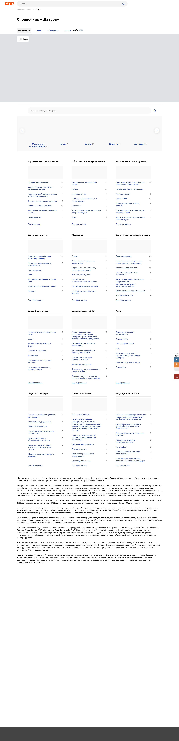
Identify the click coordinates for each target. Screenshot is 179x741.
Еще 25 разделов (123, 238)
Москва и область (24, 9)
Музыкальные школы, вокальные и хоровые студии (89, 149)
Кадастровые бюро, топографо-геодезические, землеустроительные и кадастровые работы (133, 220)
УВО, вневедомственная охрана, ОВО (45, 218)
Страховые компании (45, 289)
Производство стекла (89, 399)
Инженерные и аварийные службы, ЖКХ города (89, 289)
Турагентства (133, 137)
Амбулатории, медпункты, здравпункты (89, 200)
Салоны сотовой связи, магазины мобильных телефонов (45, 133)
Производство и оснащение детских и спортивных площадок (133, 398)
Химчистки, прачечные (89, 302)
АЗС (133, 286)
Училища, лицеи (89, 132)
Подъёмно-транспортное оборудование (89, 393)
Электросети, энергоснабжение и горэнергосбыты (89, 308)
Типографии (133, 385)
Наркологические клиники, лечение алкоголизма (89, 207)
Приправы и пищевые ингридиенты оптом (133, 379)
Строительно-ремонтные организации (133, 211)
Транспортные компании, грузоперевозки (45, 306)
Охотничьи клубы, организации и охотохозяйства (133, 149)
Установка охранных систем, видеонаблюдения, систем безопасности (133, 364)
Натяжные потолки (133, 234)
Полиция (45, 229)
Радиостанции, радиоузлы (45, 360)
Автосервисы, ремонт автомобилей (133, 271)
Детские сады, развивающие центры (89, 121)
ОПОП (45, 213)
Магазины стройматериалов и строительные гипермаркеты (133, 200)
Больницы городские (89, 213)
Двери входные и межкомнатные (133, 229)
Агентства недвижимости (133, 206)
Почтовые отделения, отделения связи (45, 271)
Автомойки (133, 305)
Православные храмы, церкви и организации (45, 354)
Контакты (72, 732)
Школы (89, 127)
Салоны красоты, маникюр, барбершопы (89, 282)
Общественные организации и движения (45, 393)
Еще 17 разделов (35, 238)
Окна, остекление (133, 194)
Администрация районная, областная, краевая (45, 195)
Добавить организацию (151, 732)
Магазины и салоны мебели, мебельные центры (45, 126)
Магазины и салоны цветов (45, 144)
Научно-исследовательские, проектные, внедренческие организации (89, 375)
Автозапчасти (133, 277)
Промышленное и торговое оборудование (133, 391)
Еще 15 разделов (79, 321)
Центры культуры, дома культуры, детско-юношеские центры (133, 121)
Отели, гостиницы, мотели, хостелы (133, 142)
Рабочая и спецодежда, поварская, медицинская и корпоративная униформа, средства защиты (133, 355)
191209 (176, 361)
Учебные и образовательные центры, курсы (89, 138)
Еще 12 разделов (123, 162)
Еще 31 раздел (34, 162)
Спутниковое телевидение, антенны (45, 299)
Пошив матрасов (89, 387)
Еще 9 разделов (123, 321)
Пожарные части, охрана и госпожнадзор (45, 202)
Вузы (89, 155)
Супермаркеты (45, 155)
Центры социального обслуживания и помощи (45, 377)
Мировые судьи (45, 208)
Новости (37, 732)
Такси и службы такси (133, 282)
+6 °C (76, 30)
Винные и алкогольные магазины (45, 139)
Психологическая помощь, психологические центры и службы (45, 385)
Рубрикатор (21, 732)
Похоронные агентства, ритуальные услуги (89, 296)
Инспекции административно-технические (45, 370)
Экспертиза (45, 293)
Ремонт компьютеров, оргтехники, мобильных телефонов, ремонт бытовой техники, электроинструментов (89, 273)
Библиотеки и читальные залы (133, 127)
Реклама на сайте (54, 732)
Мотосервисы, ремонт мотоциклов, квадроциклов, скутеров (133, 293)
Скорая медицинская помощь (89, 224)
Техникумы (89, 144)
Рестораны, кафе (133, 132)
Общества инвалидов (45, 364)
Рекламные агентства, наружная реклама (133, 372)
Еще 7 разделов (123, 403)
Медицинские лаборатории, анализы (89, 230)
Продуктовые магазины (45, 120)
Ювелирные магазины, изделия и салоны (45, 149)
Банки (45, 277)
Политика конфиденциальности (50, 739)
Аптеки (89, 194)
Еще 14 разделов (79, 238)
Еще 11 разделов (79, 403)
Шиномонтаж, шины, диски (133, 300)
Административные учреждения (45, 224)
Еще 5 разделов (79, 162)
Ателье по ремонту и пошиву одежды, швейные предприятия (89, 315)
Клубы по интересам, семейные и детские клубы (133, 156)
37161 (176, 366)
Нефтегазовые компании (89, 382)
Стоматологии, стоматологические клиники (89, 218)
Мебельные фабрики (89, 353)
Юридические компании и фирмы (45, 283)
